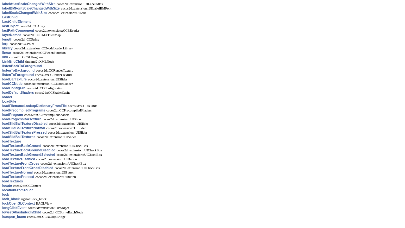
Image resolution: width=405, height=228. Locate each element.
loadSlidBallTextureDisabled (24, 123)
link (5, 57)
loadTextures (12, 181)
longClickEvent (14, 208)
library (7, 48)
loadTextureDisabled (18, 159)
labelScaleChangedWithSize (24, 13)
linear (6, 52)
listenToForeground (18, 75)
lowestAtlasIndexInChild (21, 212)
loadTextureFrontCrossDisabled (27, 168)
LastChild (10, 17)
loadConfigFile (14, 88)
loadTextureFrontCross (20, 163)
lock (5, 194)
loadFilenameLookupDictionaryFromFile (34, 106)
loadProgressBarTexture (21, 119)
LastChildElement (16, 21)
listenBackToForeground (22, 66)
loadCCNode (12, 84)
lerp (5, 44)
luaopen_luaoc (14, 216)
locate (7, 185)
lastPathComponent (18, 30)
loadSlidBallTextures (18, 137)
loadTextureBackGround (21, 146)
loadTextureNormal (17, 172)
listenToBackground (18, 70)
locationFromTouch (18, 190)
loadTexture (11, 141)
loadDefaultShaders (18, 92)
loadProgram (12, 115)
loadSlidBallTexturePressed (24, 132)
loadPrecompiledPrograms (23, 110)
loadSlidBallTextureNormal (23, 128)
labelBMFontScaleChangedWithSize (31, 8)
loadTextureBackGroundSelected (28, 154)
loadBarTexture (14, 79)
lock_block (11, 199)
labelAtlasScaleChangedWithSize (28, 4)
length (7, 39)
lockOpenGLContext (18, 203)
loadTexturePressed (18, 177)
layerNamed (11, 35)
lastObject (10, 26)
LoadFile (9, 101)
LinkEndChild (13, 61)
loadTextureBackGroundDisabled (28, 150)
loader (7, 97)
